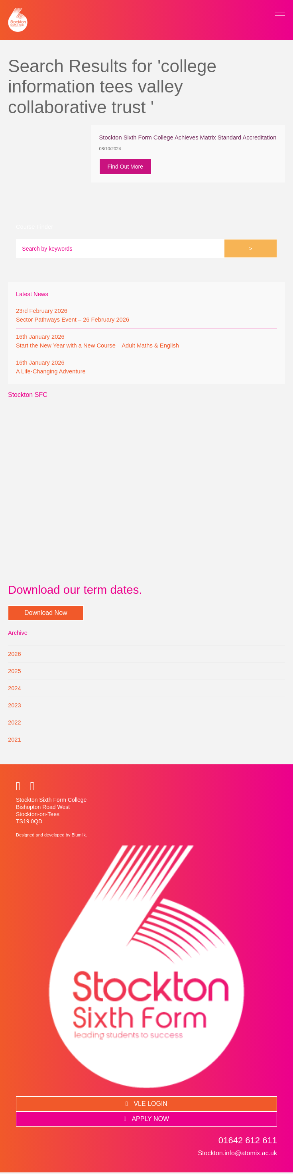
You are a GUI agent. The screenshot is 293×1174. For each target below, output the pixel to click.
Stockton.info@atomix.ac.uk (237, 1154)
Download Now (45, 614)
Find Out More (126, 167)
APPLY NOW (146, 1120)
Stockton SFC (27, 396)
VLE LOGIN (146, 1105)
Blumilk (78, 836)
